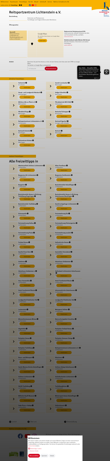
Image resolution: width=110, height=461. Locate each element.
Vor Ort (30, 2)
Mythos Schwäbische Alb (61, 2)
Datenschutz (31, 446)
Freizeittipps (23, 2)
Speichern (44, 456)
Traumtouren (14, 2)
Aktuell (36, 2)
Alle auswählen (34, 456)
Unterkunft (43, 2)
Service (50, 2)
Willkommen (5, 2)
